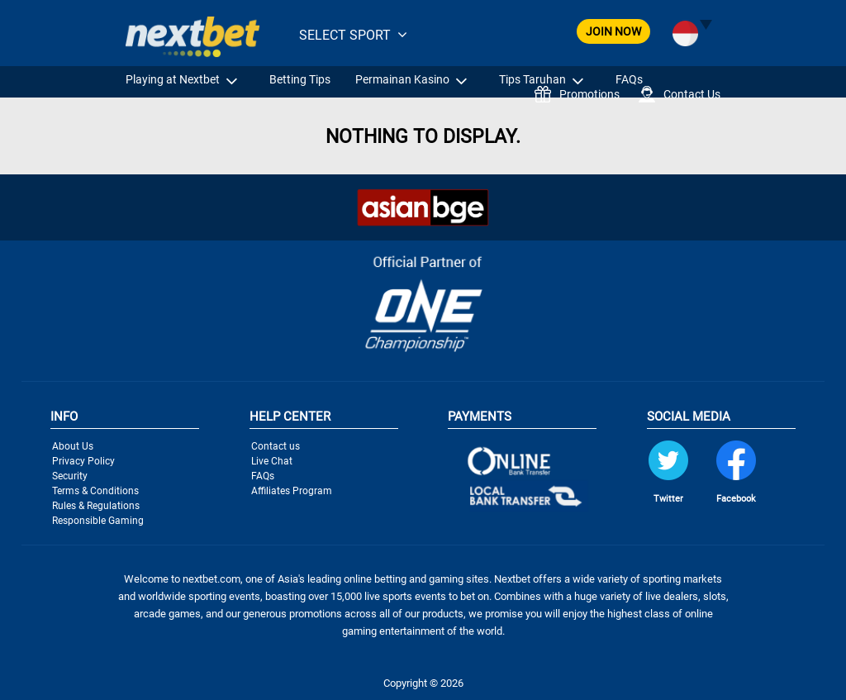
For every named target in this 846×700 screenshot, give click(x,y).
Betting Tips (299, 79)
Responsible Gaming (98, 520)
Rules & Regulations (96, 506)
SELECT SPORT (345, 35)
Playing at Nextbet (173, 79)
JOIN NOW (613, 31)
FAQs (629, 79)
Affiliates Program (291, 491)
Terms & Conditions (95, 491)
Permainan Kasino (402, 79)
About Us (72, 446)
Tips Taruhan (532, 79)
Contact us (275, 446)
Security (70, 476)
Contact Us (679, 94)
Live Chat (271, 461)
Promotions (577, 94)
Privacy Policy (83, 461)
